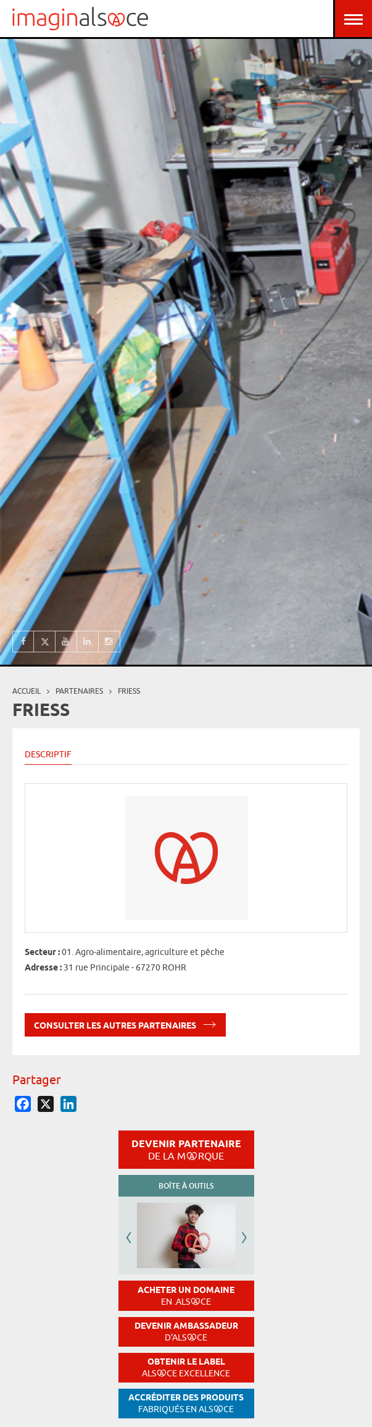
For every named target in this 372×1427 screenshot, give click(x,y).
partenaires (79, 691)
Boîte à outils (186, 1185)
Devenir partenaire (186, 1149)
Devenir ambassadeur (186, 1331)
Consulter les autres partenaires (125, 1023)
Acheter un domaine (186, 1296)
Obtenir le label (186, 1367)
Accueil (26, 691)
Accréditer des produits (186, 1403)
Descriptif (48, 754)
